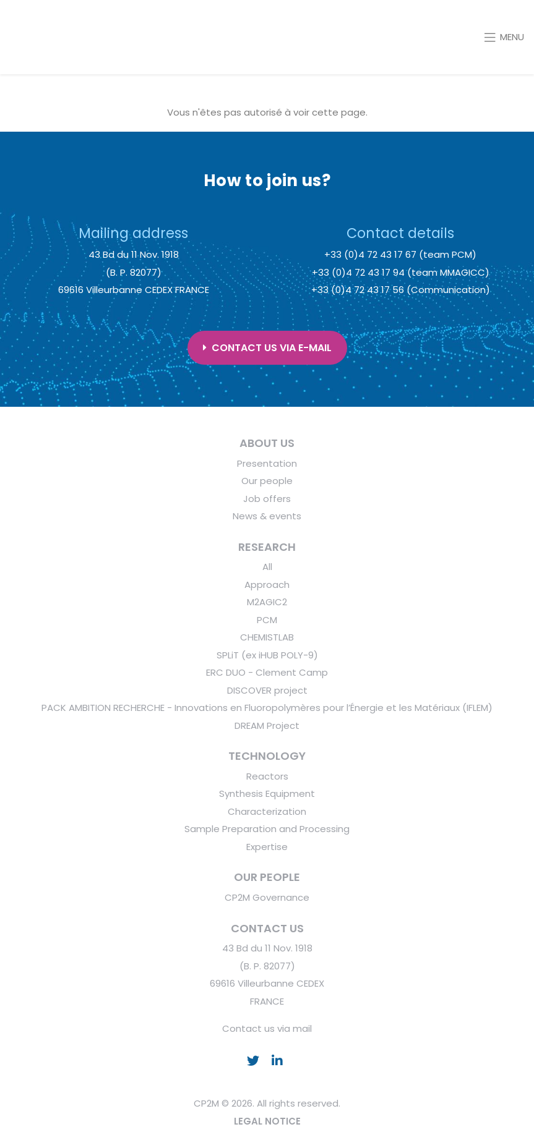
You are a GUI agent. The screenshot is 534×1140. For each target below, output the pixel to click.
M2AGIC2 (267, 601)
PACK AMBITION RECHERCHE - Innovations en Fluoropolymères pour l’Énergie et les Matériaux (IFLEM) (267, 707)
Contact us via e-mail (267, 348)
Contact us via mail (267, 1028)
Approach (267, 584)
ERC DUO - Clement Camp (267, 672)
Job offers (267, 498)
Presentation (267, 463)
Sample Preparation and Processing (267, 828)
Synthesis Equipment (267, 793)
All (267, 566)
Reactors (267, 776)
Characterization (267, 811)
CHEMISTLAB (267, 637)
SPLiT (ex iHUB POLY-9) (267, 655)
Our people (267, 480)
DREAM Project (267, 725)
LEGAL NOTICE (267, 1121)
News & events (267, 515)
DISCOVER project (267, 690)
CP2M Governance (267, 897)
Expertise (267, 846)
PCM (267, 619)
